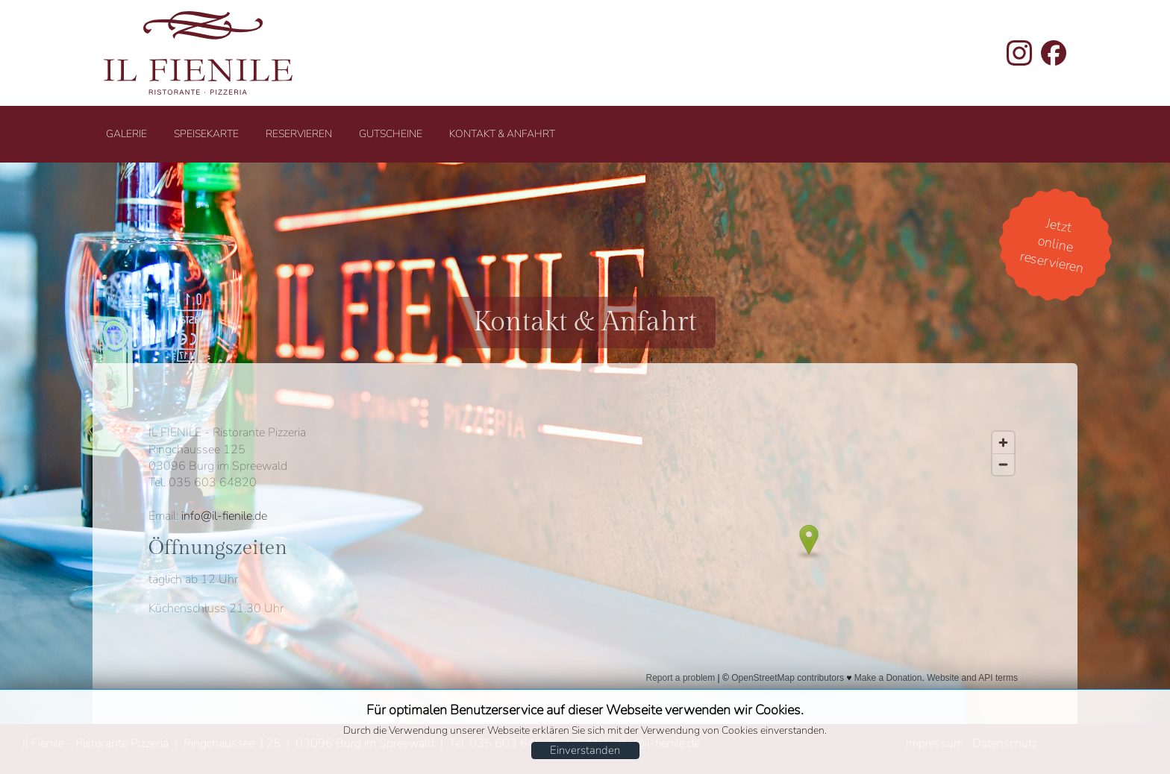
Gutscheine (390, 134)
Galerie (126, 134)
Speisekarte (206, 134)
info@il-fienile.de (224, 516)
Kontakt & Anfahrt (502, 134)
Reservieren (299, 134)
